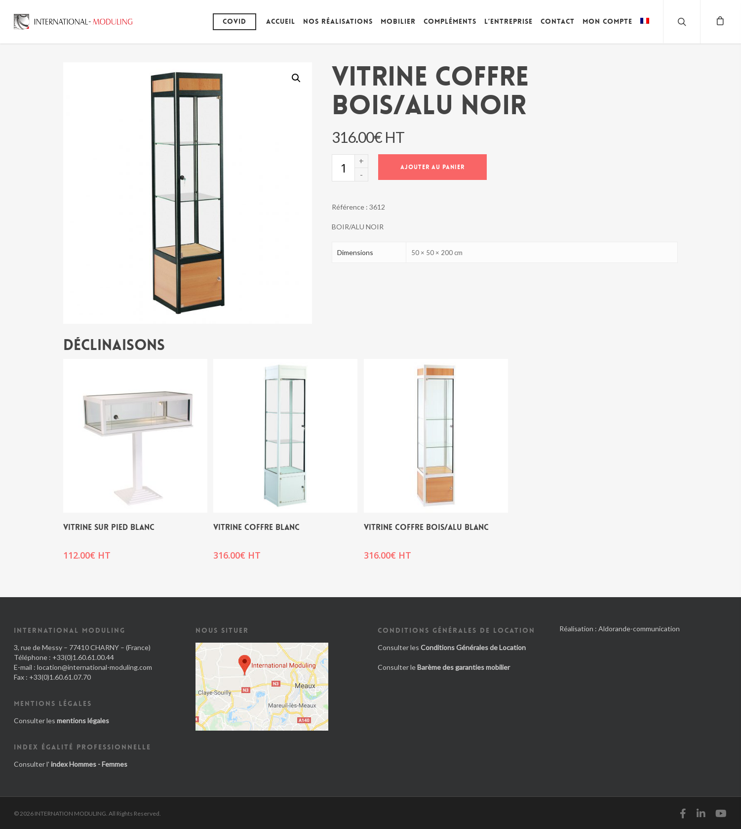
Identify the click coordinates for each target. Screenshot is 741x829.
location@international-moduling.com (94, 667)
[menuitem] (645, 29)
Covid (234, 21)
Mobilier (398, 21)
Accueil (280, 21)
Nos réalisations (338, 21)
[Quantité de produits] (343, 167)
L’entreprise (508, 21)
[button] (296, 78)
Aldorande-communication (639, 628)
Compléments (450, 21)
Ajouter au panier (432, 167)
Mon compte (607, 21)
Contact (558, 21)
